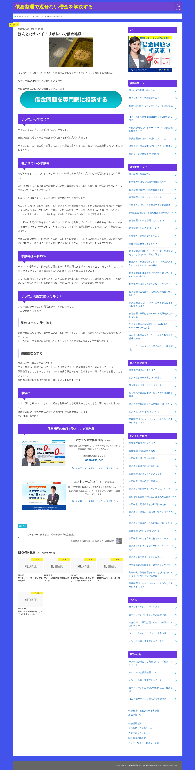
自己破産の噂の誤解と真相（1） (145, 451)
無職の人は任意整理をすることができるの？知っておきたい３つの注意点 (151, 263)
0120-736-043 (94, 460)
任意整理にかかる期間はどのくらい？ (147, 220)
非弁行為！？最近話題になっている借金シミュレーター (151, 624)
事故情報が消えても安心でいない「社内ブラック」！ (151, 663)
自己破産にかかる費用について (144, 531)
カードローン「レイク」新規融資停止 (147, 615)
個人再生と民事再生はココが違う (145, 377)
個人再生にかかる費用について (144, 411)
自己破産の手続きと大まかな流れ (145, 557)
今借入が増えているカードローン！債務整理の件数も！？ (151, 129)
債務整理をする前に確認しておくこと (147, 138)
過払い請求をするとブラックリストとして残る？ (151, 107)
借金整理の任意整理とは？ (142, 174)
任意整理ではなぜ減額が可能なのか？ (147, 182)
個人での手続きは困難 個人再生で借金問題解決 (151, 394)
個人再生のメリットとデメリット (145, 385)
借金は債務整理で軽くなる (142, 90)
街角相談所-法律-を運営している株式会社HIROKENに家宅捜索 (149, 326)
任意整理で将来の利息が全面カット (146, 190)
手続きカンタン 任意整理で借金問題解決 (149, 205)
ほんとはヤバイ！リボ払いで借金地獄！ (148, 633)
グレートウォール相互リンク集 (143, 743)
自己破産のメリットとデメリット (145, 473)
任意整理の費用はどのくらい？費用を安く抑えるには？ (151, 315)
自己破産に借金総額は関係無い (144, 481)
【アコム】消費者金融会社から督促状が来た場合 (151, 118)
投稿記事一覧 (134, 715)
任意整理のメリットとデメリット (145, 197)
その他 (23, 526)
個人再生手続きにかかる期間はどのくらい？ (151, 404)
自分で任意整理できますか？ (143, 243)
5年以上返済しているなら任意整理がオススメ (151, 213)
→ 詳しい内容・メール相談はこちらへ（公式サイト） (94, 468)
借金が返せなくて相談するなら (144, 98)
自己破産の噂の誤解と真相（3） (145, 466)
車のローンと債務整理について (144, 154)
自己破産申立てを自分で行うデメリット (148, 538)
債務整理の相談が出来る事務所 (143, 710)
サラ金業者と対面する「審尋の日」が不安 (149, 565)
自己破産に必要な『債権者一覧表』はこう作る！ (151, 514)
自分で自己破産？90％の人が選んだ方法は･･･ (151, 497)
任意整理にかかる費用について (144, 228)
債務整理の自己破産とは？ (142, 443)
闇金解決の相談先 (137, 738)
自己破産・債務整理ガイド (141, 728)
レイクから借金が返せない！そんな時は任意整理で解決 (151, 337)
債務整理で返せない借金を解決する (54, 6)
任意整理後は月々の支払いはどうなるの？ (149, 284)
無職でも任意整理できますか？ (145, 236)
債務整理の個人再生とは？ (142, 370)
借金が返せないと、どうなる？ (144, 607)
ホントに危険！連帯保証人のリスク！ (147, 641)
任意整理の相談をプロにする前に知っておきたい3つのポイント (151, 274)
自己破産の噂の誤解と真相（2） (145, 458)
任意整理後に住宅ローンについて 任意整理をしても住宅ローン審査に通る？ (151, 253)
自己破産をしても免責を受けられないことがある (151, 548)
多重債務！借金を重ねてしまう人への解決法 (151, 146)
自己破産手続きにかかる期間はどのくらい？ (151, 523)
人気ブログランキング (139, 733)
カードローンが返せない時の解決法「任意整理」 (151, 348)
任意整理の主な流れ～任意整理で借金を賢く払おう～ (151, 293)
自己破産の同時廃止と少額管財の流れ (147, 504)
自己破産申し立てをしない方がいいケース (149, 489)
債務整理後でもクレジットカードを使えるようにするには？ (151, 304)
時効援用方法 (134, 723)
